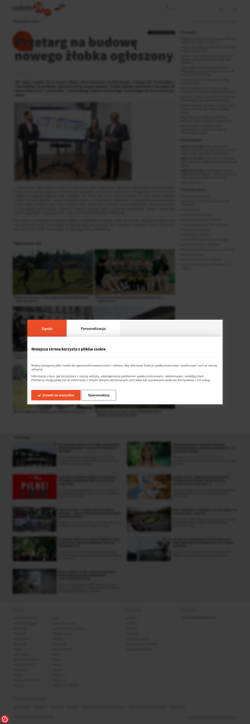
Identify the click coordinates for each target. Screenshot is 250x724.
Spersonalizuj (98, 395)
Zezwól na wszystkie (58, 395)
